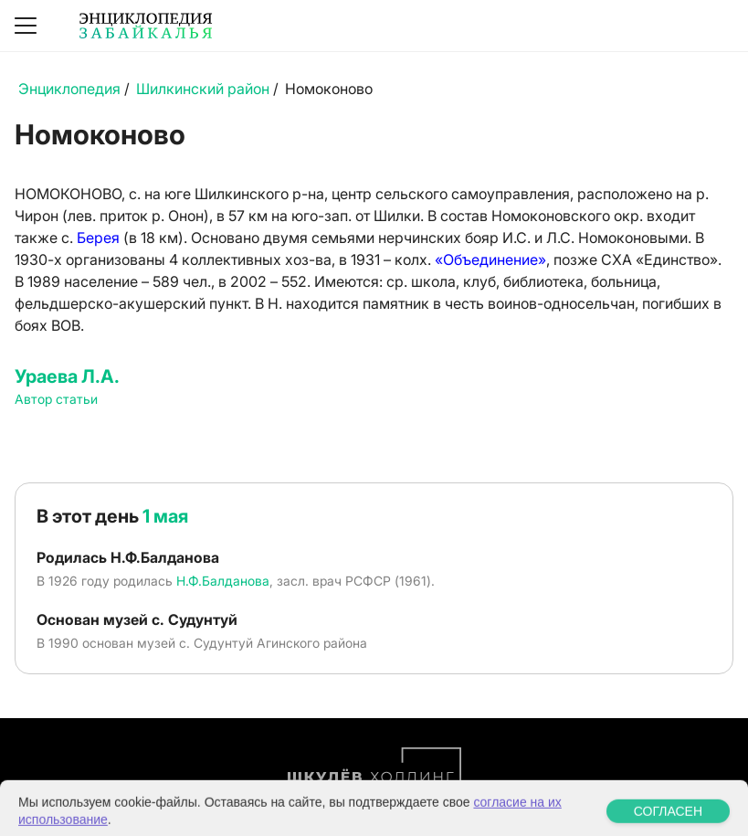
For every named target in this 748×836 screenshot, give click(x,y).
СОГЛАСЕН (668, 822)
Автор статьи (56, 399)
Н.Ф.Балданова (222, 580)
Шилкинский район (202, 88)
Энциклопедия (69, 88)
